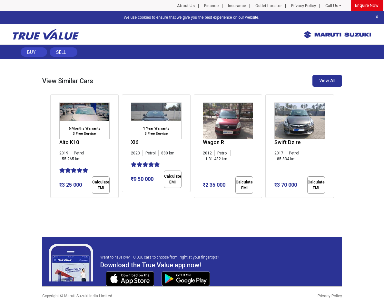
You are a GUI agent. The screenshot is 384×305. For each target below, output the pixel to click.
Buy (31, 52)
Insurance (237, 5)
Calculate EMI (100, 185)
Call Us (331, 5)
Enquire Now (367, 5)
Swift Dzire (287, 142)
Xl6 (134, 142)
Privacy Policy (303, 5)
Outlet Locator (268, 5)
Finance (211, 5)
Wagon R (213, 142)
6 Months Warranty (84, 128)
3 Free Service (84, 134)
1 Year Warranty (156, 128)
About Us (186, 5)
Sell (61, 52)
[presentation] (53, 148)
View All (327, 80)
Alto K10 (69, 142)
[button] (52, 203)
